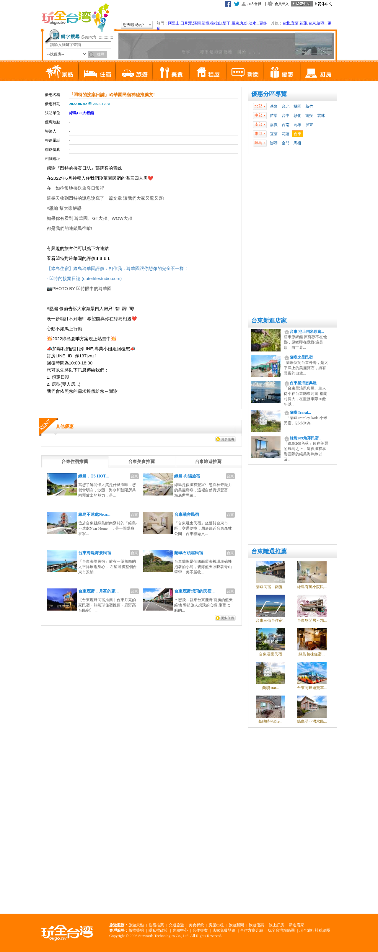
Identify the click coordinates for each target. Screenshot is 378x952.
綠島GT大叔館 (81, 113)
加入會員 (254, 4)
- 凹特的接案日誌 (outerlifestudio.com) (84, 278)
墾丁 (226, 23)
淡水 (252, 23)
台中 (285, 115)
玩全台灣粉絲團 (281, 930)
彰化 (297, 115)
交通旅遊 (176, 925)
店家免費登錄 (223, 930)
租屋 (207, 70)
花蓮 (303, 23)
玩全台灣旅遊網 (75, 17)
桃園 (297, 106)
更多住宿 (227, 618)
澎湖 (321, 23)
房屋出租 (216, 925)
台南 (285, 124)
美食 (170, 70)
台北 (286, 23)
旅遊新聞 (236, 925)
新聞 (244, 70)
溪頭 (197, 23)
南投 (309, 115)
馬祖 (297, 143)
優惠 (281, 70)
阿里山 (174, 23)
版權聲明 (136, 930)
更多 (263, 23)
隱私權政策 (158, 930)
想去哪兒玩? (133, 24)
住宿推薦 (156, 925)
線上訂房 (276, 925)
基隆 (274, 106)
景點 (59, 70)
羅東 (235, 23)
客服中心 (180, 930)
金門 (285, 143)
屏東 (309, 124)
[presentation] (74, 461)
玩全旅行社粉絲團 (314, 930)
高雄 (297, 124)
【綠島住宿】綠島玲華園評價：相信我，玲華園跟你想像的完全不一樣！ (117, 268)
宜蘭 (295, 23)
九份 (244, 23)
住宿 (96, 70)
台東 (312, 23)
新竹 (309, 106)
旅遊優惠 (256, 925)
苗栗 (274, 115)
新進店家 (296, 925)
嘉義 (274, 124)
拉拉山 (216, 23)
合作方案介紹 (251, 930)
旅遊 (133, 70)
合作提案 (200, 930)
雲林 (321, 115)
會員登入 (282, 4)
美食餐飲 (196, 925)
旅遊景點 (136, 925)
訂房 (318, 70)
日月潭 (186, 23)
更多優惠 (227, 439)
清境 (205, 23)
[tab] (74, 461)
